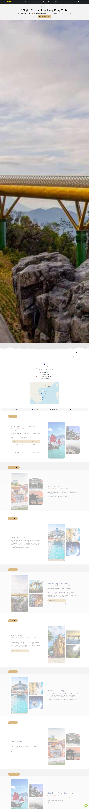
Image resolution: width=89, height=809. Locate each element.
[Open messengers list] (86, 805)
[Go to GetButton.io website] (86, 807)
